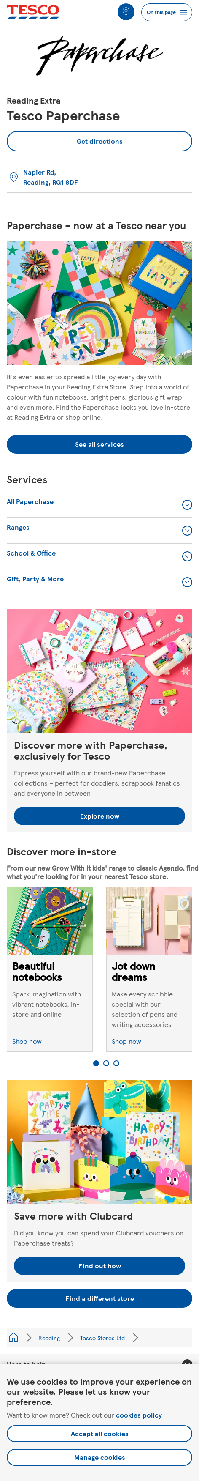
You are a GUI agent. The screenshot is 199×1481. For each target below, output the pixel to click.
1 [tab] (96, 1063)
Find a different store (99, 1298)
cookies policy (139, 1415)
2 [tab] (106, 1063)
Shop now (27, 1041)
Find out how (99, 1265)
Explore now (99, 816)
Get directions (65, 138)
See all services (99, 444)
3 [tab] (116, 1063)
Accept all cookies (100, 1433)
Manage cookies (99, 1457)
